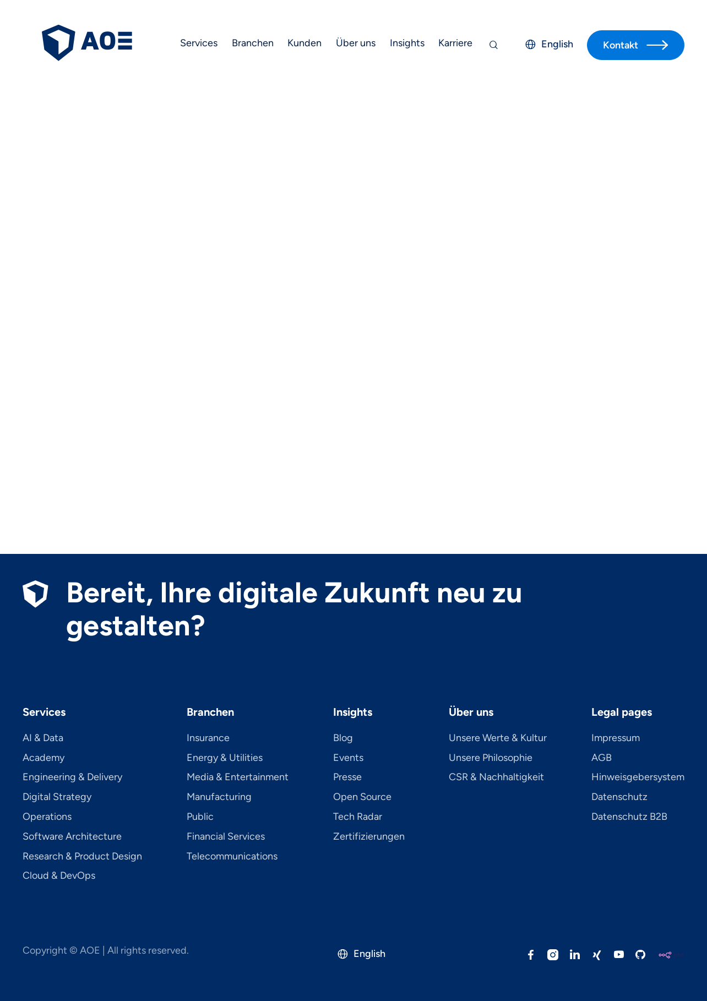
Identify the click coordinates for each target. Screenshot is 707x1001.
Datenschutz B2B (629, 817)
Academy (43, 758)
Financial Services (226, 836)
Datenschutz (619, 797)
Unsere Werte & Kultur (498, 738)
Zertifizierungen (369, 836)
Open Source (362, 797)
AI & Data (43, 738)
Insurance (208, 738)
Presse (347, 777)
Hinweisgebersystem (637, 777)
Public (200, 817)
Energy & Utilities (225, 758)
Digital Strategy (57, 797)
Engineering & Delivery (72, 777)
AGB (601, 758)
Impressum (615, 738)
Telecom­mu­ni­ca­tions (232, 856)
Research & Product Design (82, 856)
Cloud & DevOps (59, 876)
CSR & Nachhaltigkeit (496, 777)
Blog (343, 738)
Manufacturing (219, 797)
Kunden (304, 43)
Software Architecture (72, 836)
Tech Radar (357, 817)
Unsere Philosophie (490, 758)
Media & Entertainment (238, 777)
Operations (47, 817)
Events (348, 758)
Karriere (455, 43)
